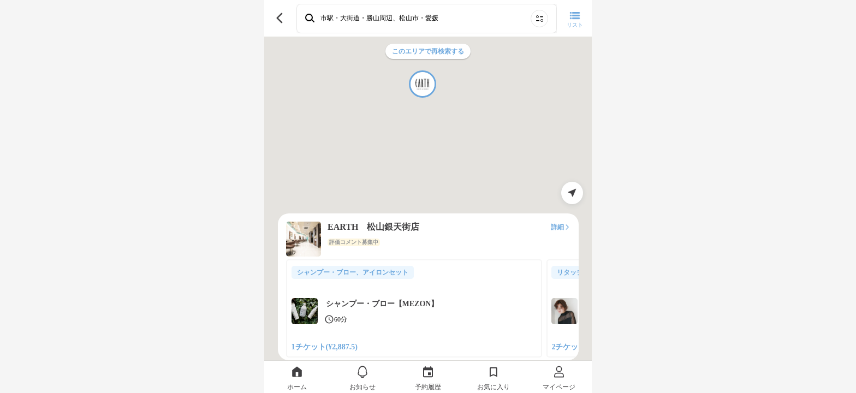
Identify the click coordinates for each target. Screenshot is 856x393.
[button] (422, 84)
